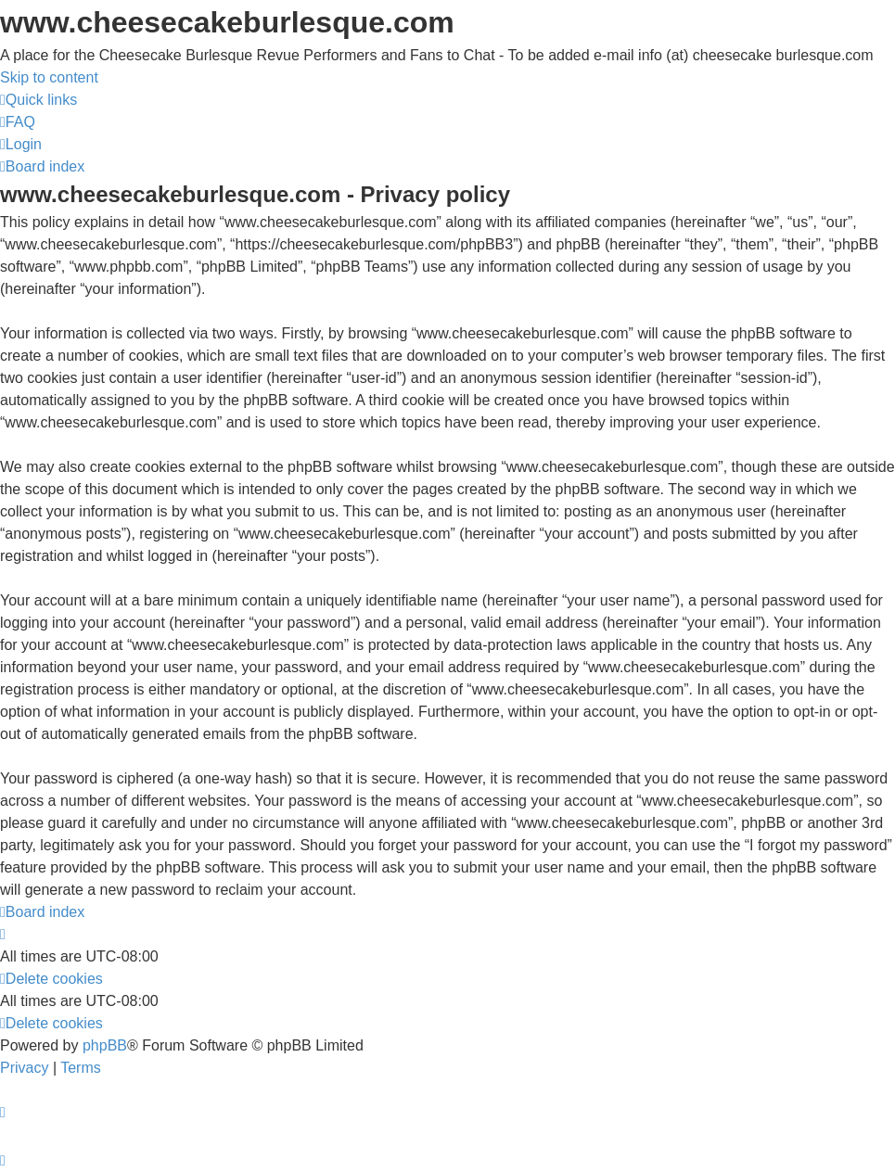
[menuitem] (17, 122)
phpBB (105, 1045)
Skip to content (49, 77)
